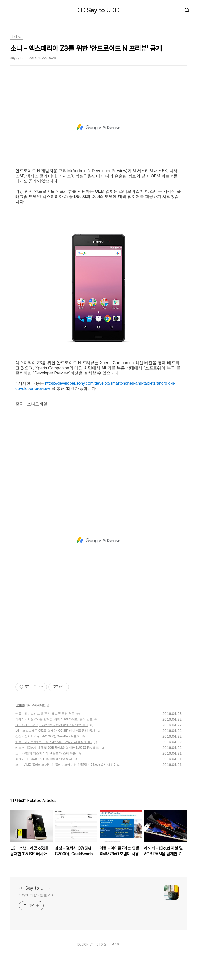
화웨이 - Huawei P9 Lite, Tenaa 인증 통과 (43, 759)
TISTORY (100, 944)
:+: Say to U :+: (99, 10)
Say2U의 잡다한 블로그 (36, 895)
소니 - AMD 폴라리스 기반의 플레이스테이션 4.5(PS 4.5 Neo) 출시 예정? (65, 764)
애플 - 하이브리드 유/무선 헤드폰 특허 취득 (45, 714)
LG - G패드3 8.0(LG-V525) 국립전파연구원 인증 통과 (51, 725)
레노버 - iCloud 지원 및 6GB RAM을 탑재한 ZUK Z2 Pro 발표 (57, 747)
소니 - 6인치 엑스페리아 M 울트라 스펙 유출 (45, 753)
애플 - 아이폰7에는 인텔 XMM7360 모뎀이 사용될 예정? (53, 742)
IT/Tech (20, 705)
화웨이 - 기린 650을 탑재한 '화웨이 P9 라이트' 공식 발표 (54, 719)
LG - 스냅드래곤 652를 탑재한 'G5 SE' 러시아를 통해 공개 (55, 730)
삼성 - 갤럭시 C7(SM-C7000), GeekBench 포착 (47, 736)
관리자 (116, 944)
